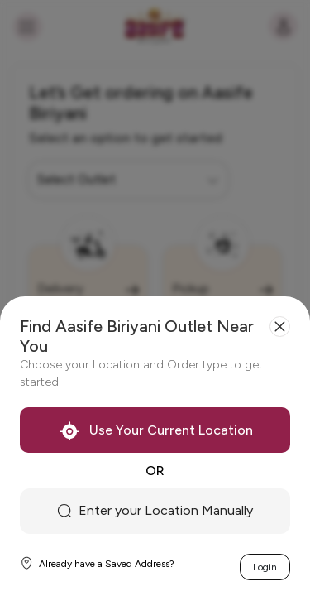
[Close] (279, 326)
